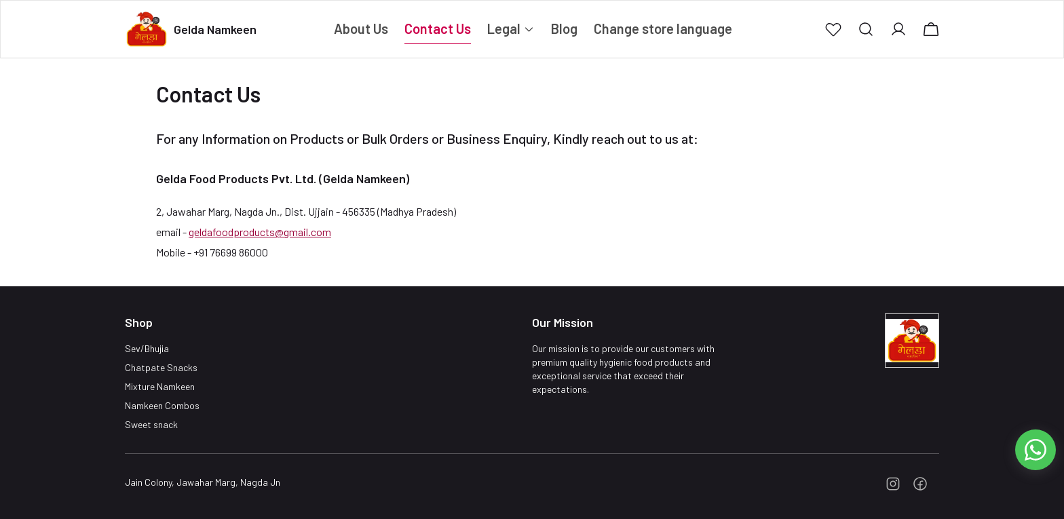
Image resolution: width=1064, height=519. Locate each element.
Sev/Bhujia (147, 348)
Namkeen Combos (162, 405)
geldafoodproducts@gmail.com (260, 231)
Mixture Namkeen (160, 386)
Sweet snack (151, 424)
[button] (833, 29)
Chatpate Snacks (161, 367)
